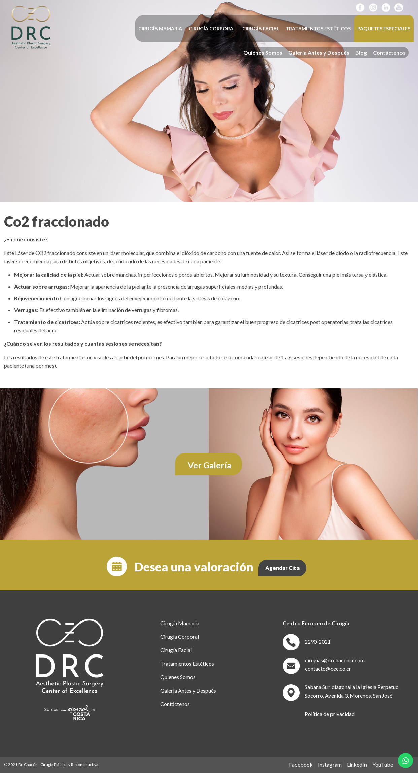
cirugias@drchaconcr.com (335, 660)
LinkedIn (357, 764)
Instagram (330, 764)
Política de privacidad (330, 714)
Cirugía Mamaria (179, 623)
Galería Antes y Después (318, 52)
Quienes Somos (178, 677)
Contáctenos (389, 52)
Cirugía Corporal (179, 636)
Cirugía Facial (176, 650)
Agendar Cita (282, 568)
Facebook (301, 764)
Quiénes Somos (262, 52)
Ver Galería (209, 465)
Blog (361, 52)
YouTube (382, 764)
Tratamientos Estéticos (187, 663)
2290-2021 (318, 641)
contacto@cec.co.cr (328, 668)
